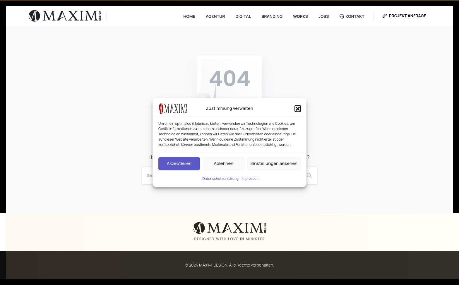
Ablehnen (223, 163)
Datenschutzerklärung (221, 178)
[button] (298, 108)
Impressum (250, 178)
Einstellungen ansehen (274, 163)
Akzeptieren (179, 163)
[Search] (309, 175)
